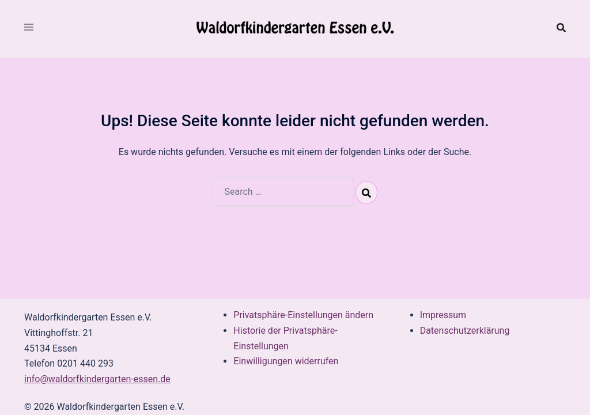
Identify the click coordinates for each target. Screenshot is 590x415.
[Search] (366, 192)
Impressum (443, 315)
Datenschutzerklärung (465, 330)
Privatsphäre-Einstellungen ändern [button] (303, 315)
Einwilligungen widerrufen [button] (285, 361)
